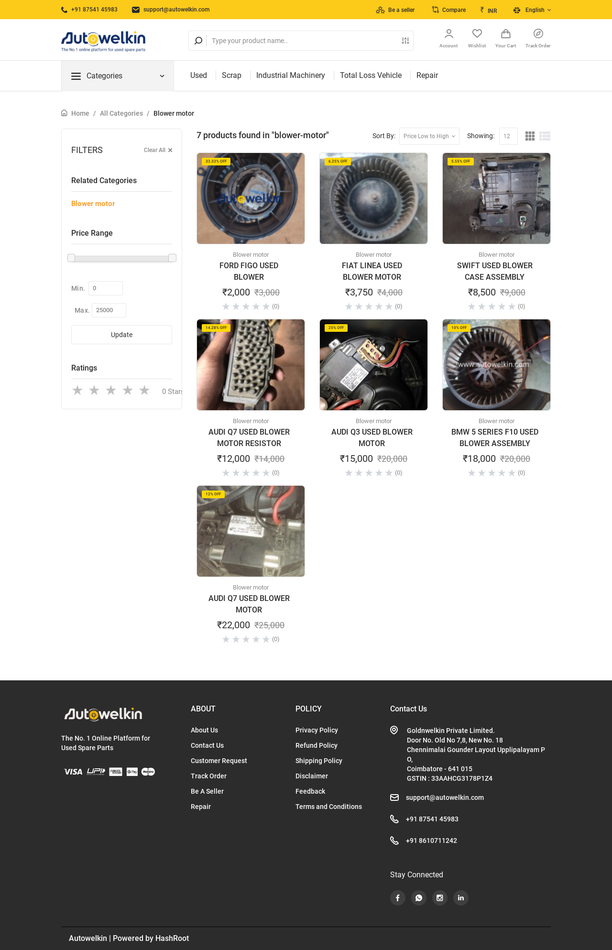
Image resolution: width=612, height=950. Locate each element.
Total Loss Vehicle (371, 75)
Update (121, 335)
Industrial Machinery (290, 75)
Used (198, 75)
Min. (78, 288)
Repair (427, 75)
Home (80, 113)
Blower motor (173, 113)
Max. (82, 310)
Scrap (231, 75)
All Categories (121, 113)
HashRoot (172, 938)
